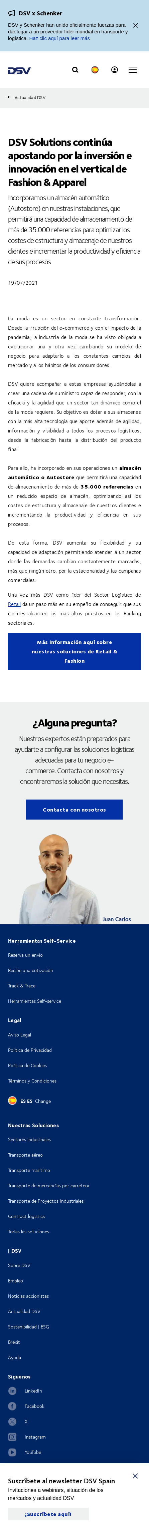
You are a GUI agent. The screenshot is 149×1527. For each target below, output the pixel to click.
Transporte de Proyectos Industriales (46, 1200)
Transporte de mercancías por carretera (48, 1185)
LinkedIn (33, 1390)
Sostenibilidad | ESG (28, 1326)
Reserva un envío (25, 954)
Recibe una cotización (30, 970)
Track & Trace (21, 985)
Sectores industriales (29, 1139)
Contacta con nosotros (74, 809)
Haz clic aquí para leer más (59, 38)
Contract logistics (26, 1216)
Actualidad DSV (24, 1311)
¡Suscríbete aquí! (48, 1514)
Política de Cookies (27, 1065)
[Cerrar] (135, 26)
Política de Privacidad (30, 1049)
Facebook (34, 1406)
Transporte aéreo (25, 1154)
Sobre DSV (19, 1265)
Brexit (14, 1341)
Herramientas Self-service (34, 1000)
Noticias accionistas (28, 1295)
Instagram (35, 1436)
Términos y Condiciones (32, 1080)
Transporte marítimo (29, 1170)
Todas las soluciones (28, 1231)
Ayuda (14, 1357)
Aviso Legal (19, 1034)
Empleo (15, 1280)
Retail (14, 604)
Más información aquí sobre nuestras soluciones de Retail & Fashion (75, 651)
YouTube (33, 1452)
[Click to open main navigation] (132, 69)
